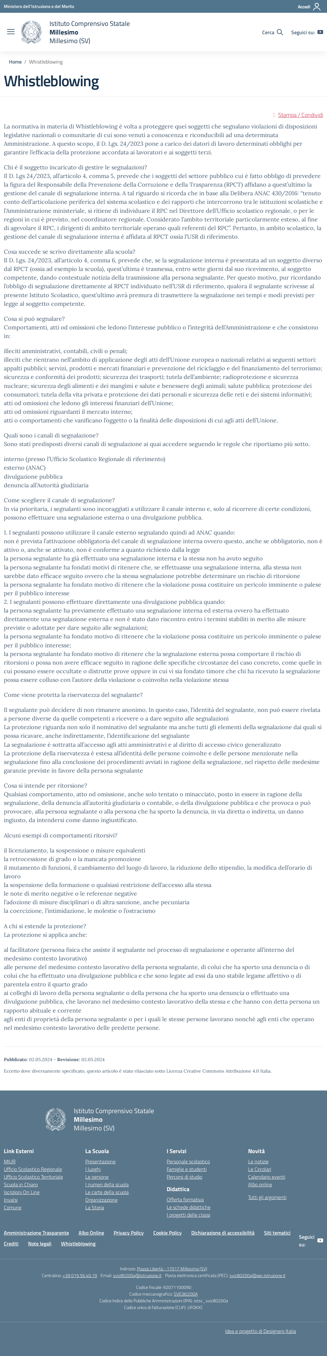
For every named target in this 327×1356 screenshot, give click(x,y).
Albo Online (91, 1233)
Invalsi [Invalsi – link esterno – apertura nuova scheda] (11, 1200)
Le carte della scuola (107, 1192)
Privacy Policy (129, 1233)
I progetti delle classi (188, 1215)
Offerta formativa (185, 1199)
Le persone (97, 1177)
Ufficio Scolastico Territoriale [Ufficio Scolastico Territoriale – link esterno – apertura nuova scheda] (33, 1177)
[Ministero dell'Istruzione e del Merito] (39, 6)
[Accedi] (309, 6)
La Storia (94, 1207)
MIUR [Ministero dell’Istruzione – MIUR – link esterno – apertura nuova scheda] (10, 1161)
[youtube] (320, 32)
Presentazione (100, 1161)
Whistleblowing (78, 1243)
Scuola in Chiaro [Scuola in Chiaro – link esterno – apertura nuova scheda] (21, 1184)
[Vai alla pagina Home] (15, 61)
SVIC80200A (186, 1294)
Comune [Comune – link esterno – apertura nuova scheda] (12, 1207)
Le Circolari (259, 1169)
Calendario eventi (266, 1177)
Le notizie (258, 1161)
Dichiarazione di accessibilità (223, 1233)
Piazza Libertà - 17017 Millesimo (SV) (172, 1268)
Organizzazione (101, 1200)
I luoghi (93, 1169)
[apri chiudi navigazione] (11, 32)
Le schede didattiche (188, 1207)
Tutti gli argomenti (267, 1197)
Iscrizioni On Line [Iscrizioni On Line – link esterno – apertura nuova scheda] (22, 1192)
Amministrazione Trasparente (36, 1233)
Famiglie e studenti (187, 1169)
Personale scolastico (188, 1161)
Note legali (39, 1243)
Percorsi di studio (184, 1177)
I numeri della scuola (107, 1184)
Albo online (260, 1184)
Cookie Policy (167, 1233)
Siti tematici (277, 1233)
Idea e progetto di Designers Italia (260, 1331)
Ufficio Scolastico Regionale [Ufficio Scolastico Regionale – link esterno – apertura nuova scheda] (33, 1169)
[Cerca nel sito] (272, 32)
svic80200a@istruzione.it (137, 1275)
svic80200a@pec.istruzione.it (257, 1275)
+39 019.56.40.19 (80, 1275)
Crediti (11, 1243)
